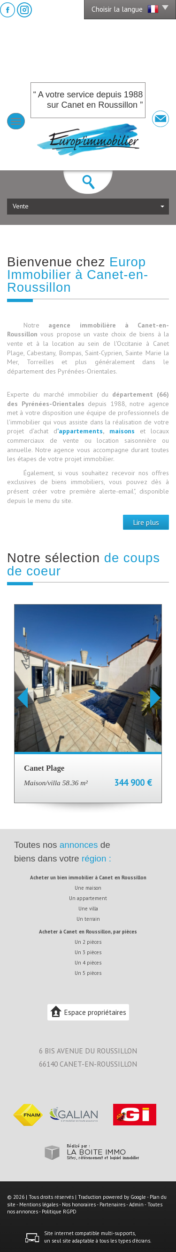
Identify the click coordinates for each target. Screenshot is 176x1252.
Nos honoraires (79, 1204)
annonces (79, 845)
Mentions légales (38, 1204)
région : (96, 858)
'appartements (80, 431)
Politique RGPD (59, 1211)
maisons (124, 431)
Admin (136, 1204)
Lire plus (146, 522)
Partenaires (112, 1204)
